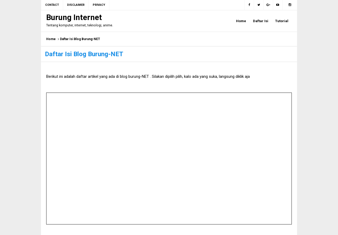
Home (51, 39)
